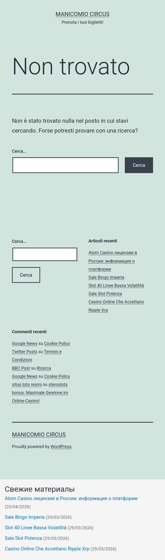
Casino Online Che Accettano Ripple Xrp (47, 549)
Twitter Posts (24, 351)
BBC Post (21, 368)
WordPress (61, 446)
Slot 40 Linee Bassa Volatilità (116, 285)
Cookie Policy (57, 343)
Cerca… (19, 151)
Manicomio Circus (83, 14)
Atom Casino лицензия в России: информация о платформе (112, 260)
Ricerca (44, 368)
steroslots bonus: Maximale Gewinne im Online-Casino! (40, 392)
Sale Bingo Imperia (106, 277)
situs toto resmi (27, 384)
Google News (25, 343)
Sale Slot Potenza (105, 293)
